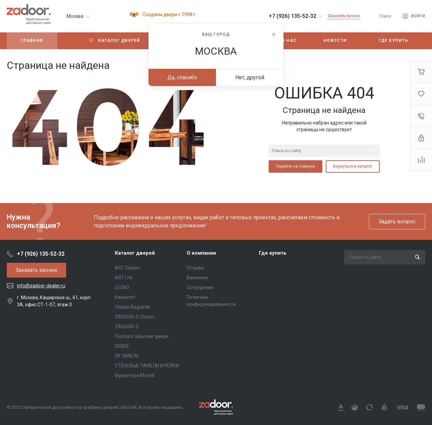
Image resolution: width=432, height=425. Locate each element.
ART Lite (124, 277)
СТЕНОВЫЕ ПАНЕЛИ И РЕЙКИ (147, 365)
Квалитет (125, 297)
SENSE (122, 346)
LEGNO (122, 287)
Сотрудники (200, 287)
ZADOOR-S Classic (135, 316)
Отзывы (195, 268)
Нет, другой (249, 77)
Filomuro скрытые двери (141, 336)
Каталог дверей (135, 253)
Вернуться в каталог (352, 166)
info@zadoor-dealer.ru (41, 285)
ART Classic (127, 268)
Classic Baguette (133, 307)
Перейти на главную (295, 166)
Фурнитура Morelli (134, 375)
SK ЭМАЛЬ (127, 356)
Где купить (273, 253)
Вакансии (197, 277)
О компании (201, 253)
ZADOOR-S (127, 326)
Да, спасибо (182, 77)
